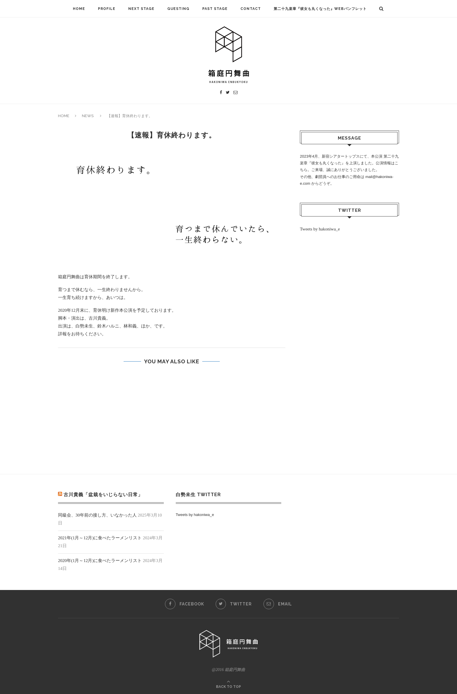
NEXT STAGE (141, 9)
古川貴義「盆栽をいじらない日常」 (103, 494)
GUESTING (178, 9)
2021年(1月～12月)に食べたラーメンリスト (100, 538)
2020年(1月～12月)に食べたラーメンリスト (100, 560)
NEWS (88, 116)
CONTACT (250, 9)
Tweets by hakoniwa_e (320, 229)
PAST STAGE (215, 9)
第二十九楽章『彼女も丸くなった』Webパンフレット (320, 9)
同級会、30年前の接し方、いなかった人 (97, 515)
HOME (79, 9)
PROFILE (106, 9)
